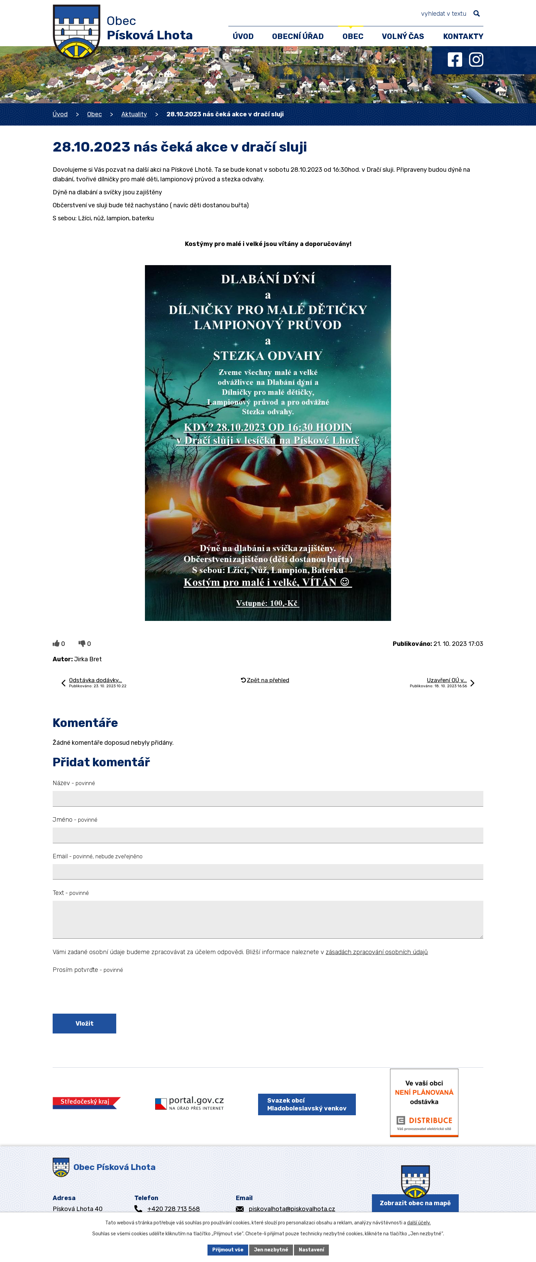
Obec (94, 114)
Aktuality (134, 114)
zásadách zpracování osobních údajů (377, 952)
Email (98, 856)
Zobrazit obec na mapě (415, 1203)
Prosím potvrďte (88, 970)
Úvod (60, 114)
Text (71, 893)
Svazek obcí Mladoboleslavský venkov (307, 1104)
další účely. (419, 1223)
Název (74, 783)
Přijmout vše (227, 1250)
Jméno (75, 819)
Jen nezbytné (271, 1250)
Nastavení (311, 1250)
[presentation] (105, 994)
